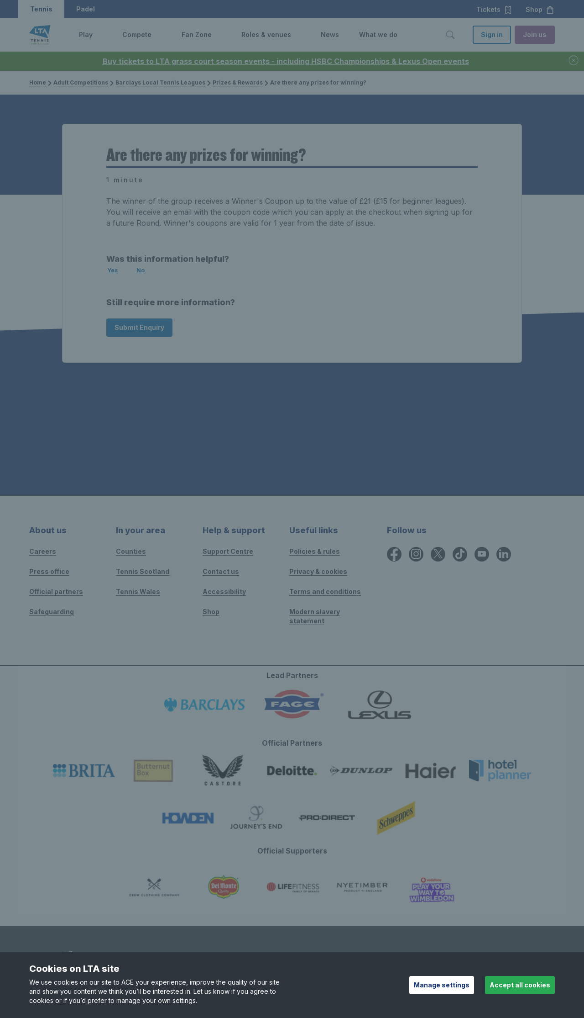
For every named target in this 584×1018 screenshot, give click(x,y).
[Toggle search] (450, 35)
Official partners (56, 591)
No (140, 270)
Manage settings (441, 985)
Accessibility (224, 591)
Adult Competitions (78, 82)
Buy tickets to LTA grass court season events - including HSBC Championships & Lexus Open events (286, 61)
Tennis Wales (138, 591)
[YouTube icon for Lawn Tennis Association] (481, 554)
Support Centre (228, 551)
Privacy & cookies (318, 571)
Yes (112, 270)
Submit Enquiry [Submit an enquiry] (139, 327)
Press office (49, 571)
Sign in (492, 34)
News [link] (330, 34)
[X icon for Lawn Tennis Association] (438, 554)
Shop (211, 611)
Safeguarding (51, 611)
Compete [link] (136, 34)
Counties (131, 551)
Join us (535, 34)
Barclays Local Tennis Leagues (157, 82)
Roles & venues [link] (266, 34)
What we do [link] (378, 34)
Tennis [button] (41, 9)
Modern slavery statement (314, 616)
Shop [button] (540, 9)
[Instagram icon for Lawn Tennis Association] (416, 554)
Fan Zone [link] (197, 34)
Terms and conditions (325, 591)
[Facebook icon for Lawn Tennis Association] (394, 554)
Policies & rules (314, 551)
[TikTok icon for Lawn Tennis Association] (460, 554)
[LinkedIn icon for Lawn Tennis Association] (503, 554)
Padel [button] (85, 9)
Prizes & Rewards (235, 82)
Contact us (221, 571)
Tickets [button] (494, 9)
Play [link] (86, 34)
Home (37, 82)
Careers (42, 551)
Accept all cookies (520, 985)
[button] (99, 35)
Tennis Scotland (142, 571)
